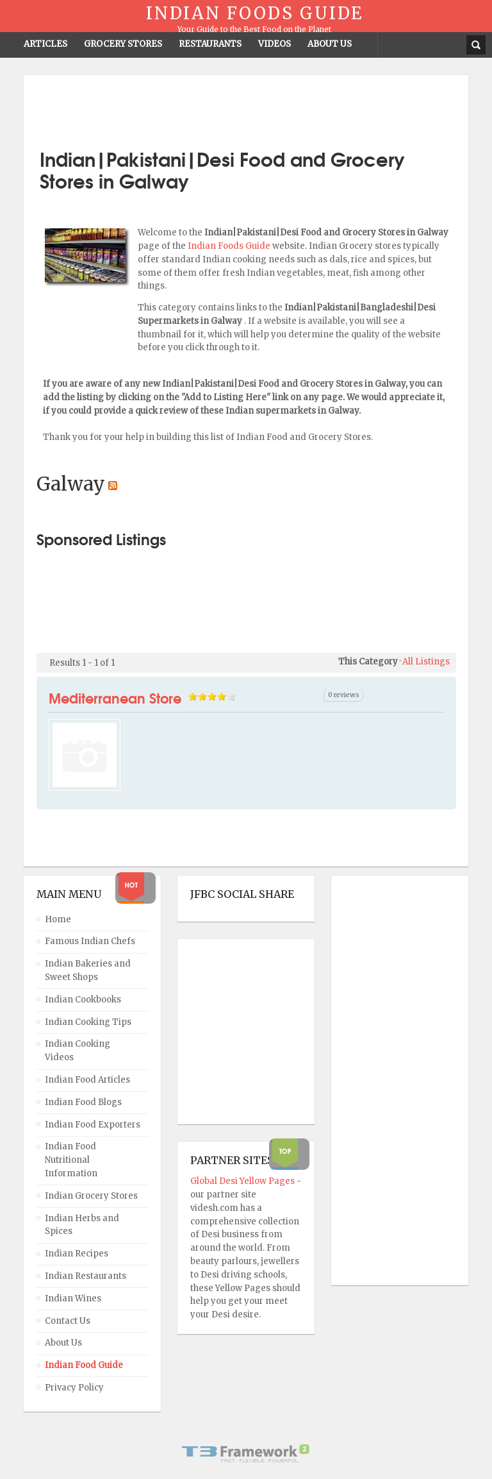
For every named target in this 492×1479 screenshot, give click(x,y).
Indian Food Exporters (92, 1124)
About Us (63, 1342)
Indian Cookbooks (83, 999)
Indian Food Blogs (83, 1102)
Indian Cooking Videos (77, 1050)
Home (58, 919)
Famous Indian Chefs (90, 941)
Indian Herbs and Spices (82, 1225)
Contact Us (67, 1320)
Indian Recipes (76, 1253)
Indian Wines (73, 1298)
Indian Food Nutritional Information (71, 1160)
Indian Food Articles (87, 1079)
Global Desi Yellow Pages (243, 1181)
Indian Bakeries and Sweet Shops (88, 970)
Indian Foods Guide (230, 246)
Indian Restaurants (85, 1276)
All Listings (426, 661)
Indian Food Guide (84, 1365)
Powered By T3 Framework (246, 1453)
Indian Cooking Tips (88, 1022)
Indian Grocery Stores (91, 1195)
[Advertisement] (246, 107)
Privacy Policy (74, 1387)
